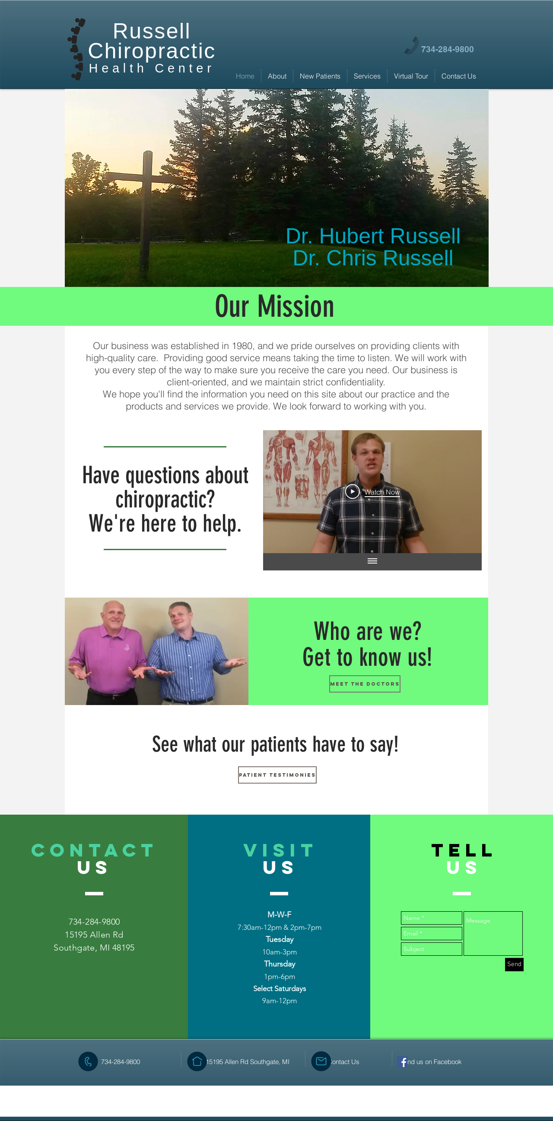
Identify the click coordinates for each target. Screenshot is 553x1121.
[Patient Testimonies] (277, 775)
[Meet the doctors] (364, 684)
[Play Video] (372, 491)
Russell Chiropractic (152, 41)
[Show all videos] (372, 561)
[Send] (514, 964)
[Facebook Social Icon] (402, 1061)
